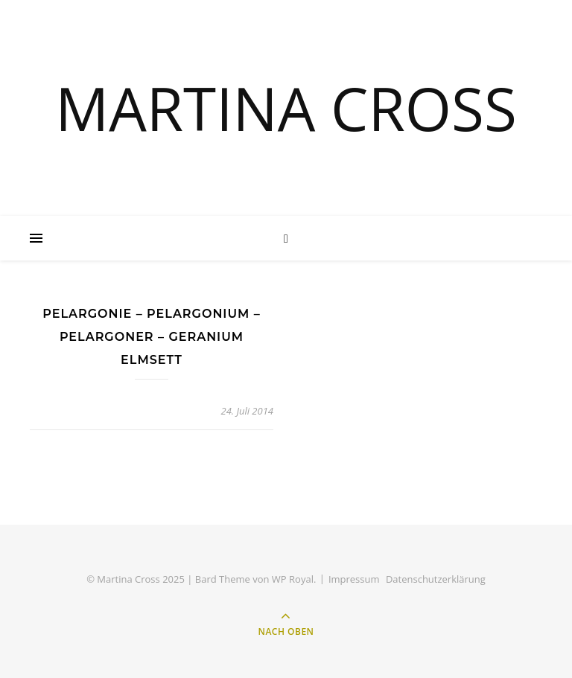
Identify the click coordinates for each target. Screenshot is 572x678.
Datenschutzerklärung (436, 579)
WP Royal (293, 579)
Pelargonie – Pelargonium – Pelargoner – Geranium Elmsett (151, 337)
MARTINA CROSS (286, 108)
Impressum (354, 579)
